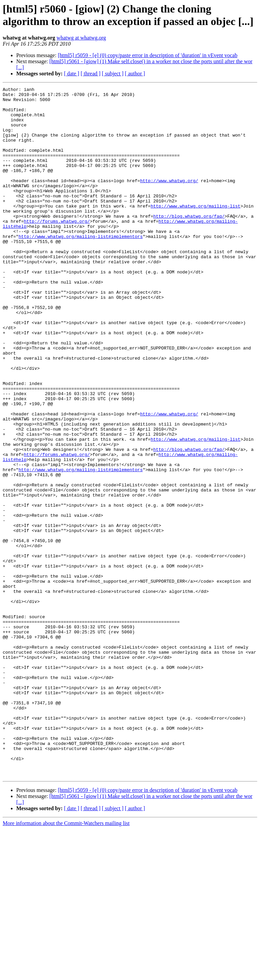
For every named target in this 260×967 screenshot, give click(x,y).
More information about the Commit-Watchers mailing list (66, 961)
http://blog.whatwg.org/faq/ (189, 242)
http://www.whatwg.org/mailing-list (195, 230)
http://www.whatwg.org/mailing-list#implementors (81, 267)
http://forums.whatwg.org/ (57, 248)
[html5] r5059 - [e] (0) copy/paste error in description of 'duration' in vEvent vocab (148, 55)
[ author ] (135, 73)
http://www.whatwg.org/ (169, 200)
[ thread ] (91, 73)
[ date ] (71, 73)
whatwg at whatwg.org (81, 38)
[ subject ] (113, 73)
